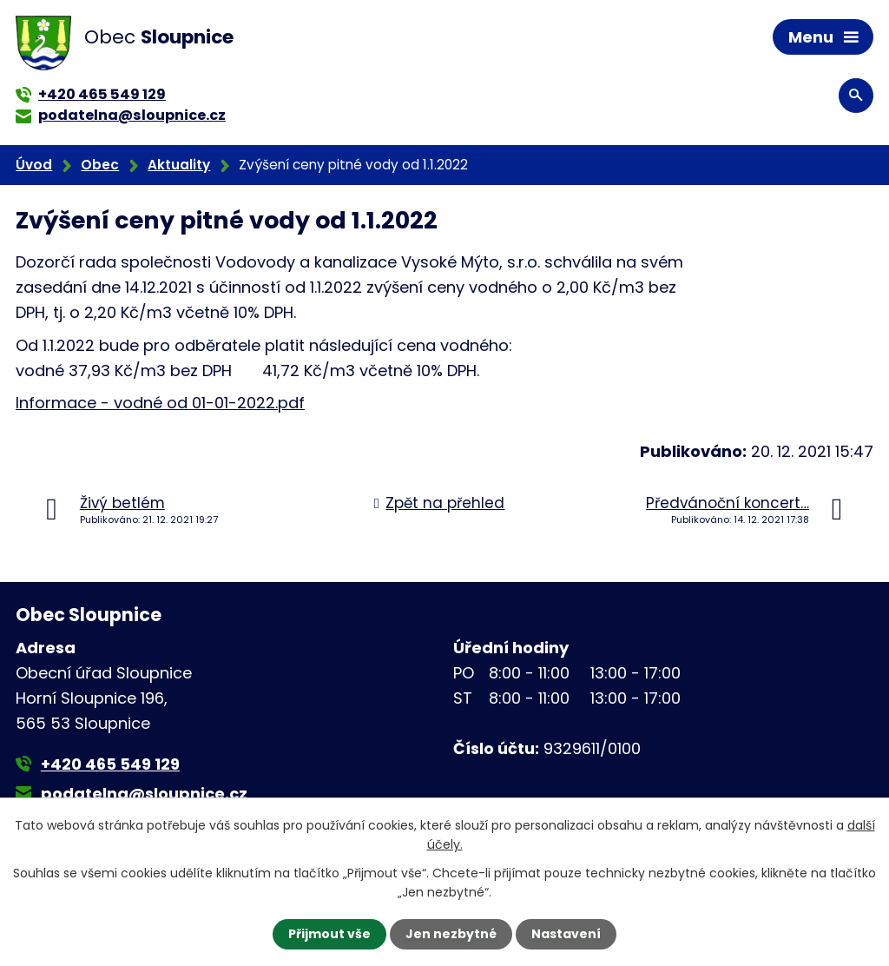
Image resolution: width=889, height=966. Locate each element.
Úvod (34, 164)
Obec (100, 164)
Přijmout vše (329, 934)
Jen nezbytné (451, 934)
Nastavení (566, 934)
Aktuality (179, 164)
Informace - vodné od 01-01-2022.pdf (160, 403)
